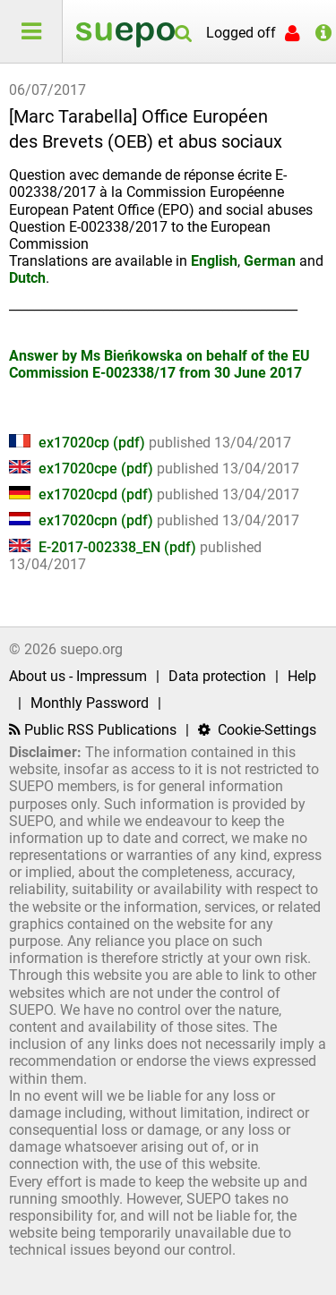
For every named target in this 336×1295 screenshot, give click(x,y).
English (214, 260)
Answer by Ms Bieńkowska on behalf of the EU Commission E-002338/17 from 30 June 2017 (159, 364)
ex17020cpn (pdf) (83, 520)
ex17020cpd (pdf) (83, 494)
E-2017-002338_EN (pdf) (104, 547)
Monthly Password (89, 702)
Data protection (217, 676)
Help (302, 676)
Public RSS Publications (93, 729)
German (270, 260)
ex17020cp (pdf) (79, 442)
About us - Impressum (78, 676)
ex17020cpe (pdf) (83, 468)
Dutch (27, 277)
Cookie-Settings (257, 729)
